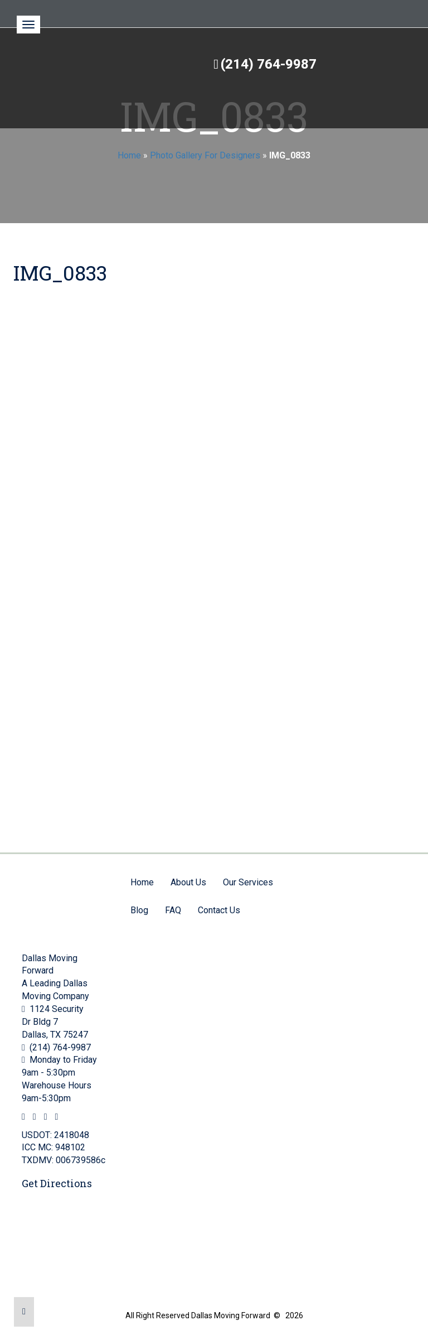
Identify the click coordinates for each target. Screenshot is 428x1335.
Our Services (248, 882)
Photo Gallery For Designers (205, 155)
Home (129, 155)
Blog (139, 910)
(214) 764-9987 (269, 64)
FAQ (173, 910)
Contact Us (219, 910)
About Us (188, 882)
